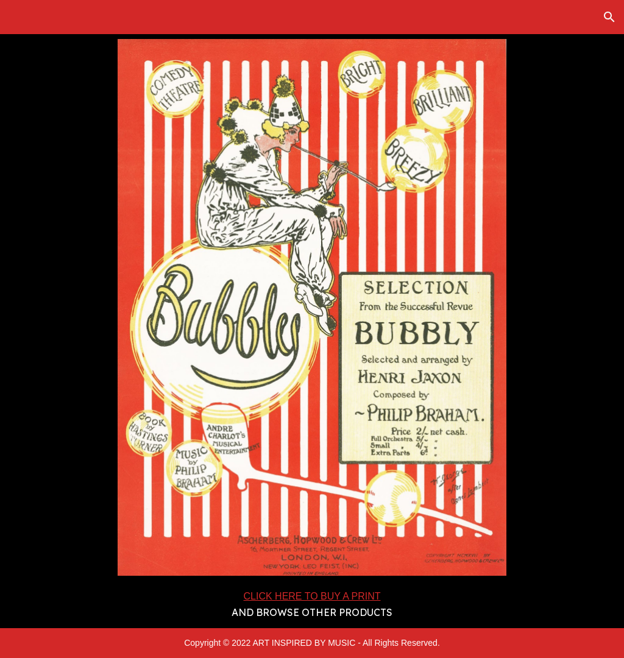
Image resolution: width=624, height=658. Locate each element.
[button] (609, 17)
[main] (312, 604)
